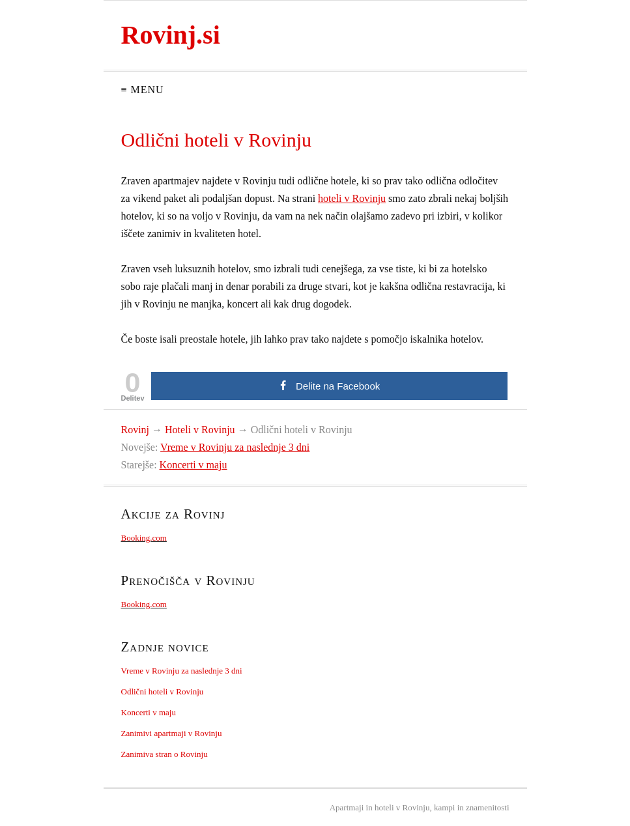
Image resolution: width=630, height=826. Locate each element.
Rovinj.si (170, 35)
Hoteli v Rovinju (200, 429)
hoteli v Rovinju (352, 198)
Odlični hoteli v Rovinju (162, 691)
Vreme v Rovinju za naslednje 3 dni (234, 447)
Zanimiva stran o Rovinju (164, 754)
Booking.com (144, 538)
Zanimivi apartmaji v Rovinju (171, 733)
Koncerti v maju (193, 464)
